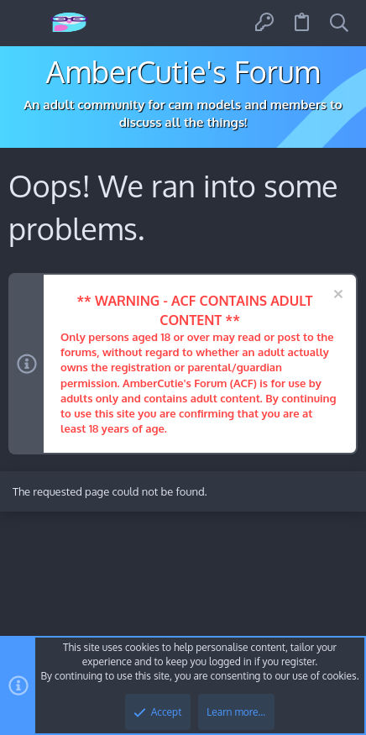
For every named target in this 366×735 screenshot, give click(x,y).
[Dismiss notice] (336, 296)
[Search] (339, 23)
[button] (27, 23)
